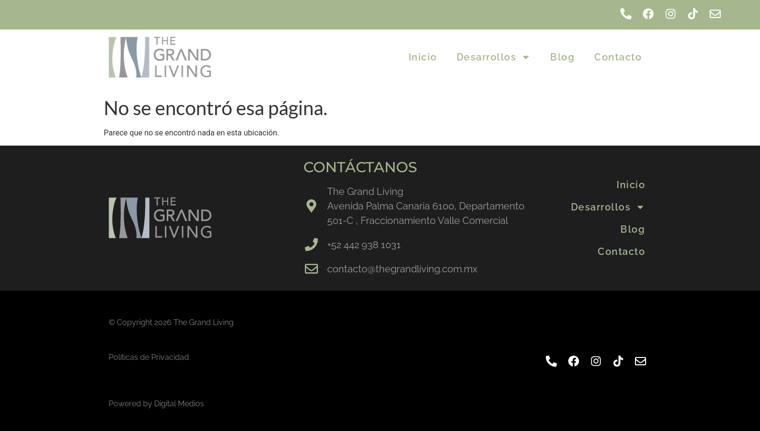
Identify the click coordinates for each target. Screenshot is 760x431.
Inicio (423, 57)
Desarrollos (494, 57)
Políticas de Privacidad (149, 357)
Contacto (618, 57)
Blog (562, 57)
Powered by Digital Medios (156, 403)
